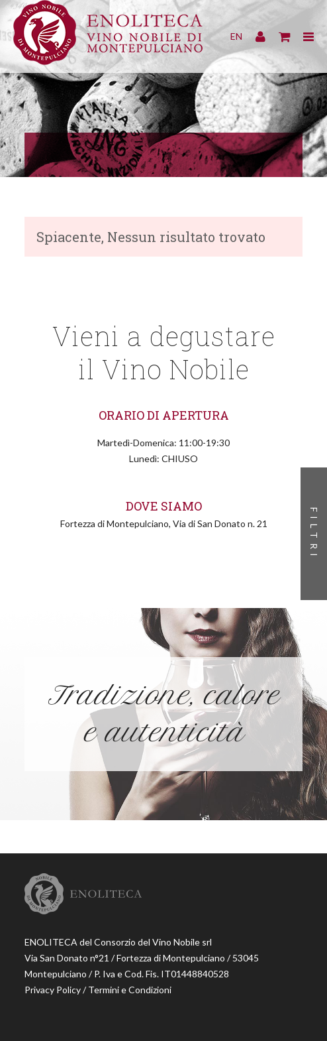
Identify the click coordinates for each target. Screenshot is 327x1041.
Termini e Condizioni (129, 989)
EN (236, 36)
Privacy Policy (52, 989)
